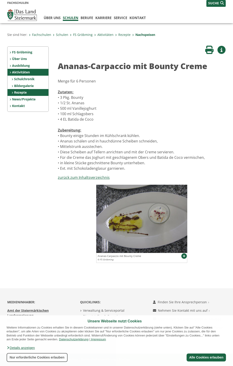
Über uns (52, 17)
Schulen (70, 17)
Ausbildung (21, 65)
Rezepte (123, 34)
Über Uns (19, 59)
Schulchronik (24, 79)
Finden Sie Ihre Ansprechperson (181, 302)
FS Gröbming (81, 34)
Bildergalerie (24, 86)
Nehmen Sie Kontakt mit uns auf (181, 310)
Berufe (87, 17)
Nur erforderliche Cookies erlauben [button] (37, 357)
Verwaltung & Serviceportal (103, 310)
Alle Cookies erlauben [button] (206, 357)
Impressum (98, 339)
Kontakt (137, 17)
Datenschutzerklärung (74, 339)
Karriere (103, 17)
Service (120, 17)
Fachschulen (40, 34)
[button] (21, 348)
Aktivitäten (104, 34)
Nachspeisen (143, 34)
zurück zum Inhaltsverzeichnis (84, 177)
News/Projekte (23, 99)
